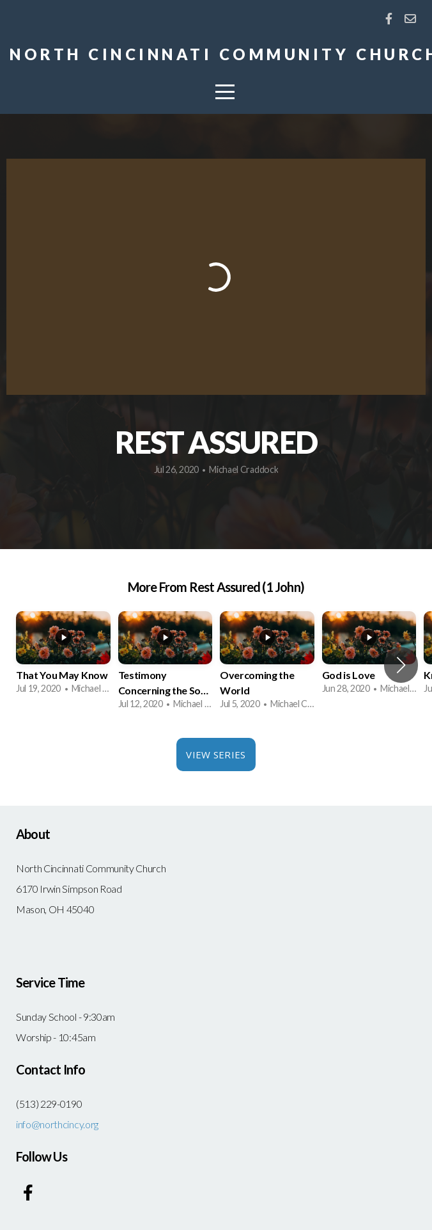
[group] (63, 657)
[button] (401, 665)
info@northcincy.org (57, 1124)
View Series (215, 754)
